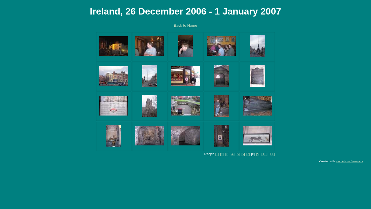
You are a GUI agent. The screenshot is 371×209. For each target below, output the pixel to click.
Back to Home (185, 25)
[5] (238, 154)
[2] (222, 154)
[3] (227, 154)
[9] (258, 154)
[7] (248, 154)
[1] (217, 154)
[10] (264, 154)
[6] (243, 154)
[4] (232, 154)
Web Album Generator (349, 161)
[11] (272, 154)
